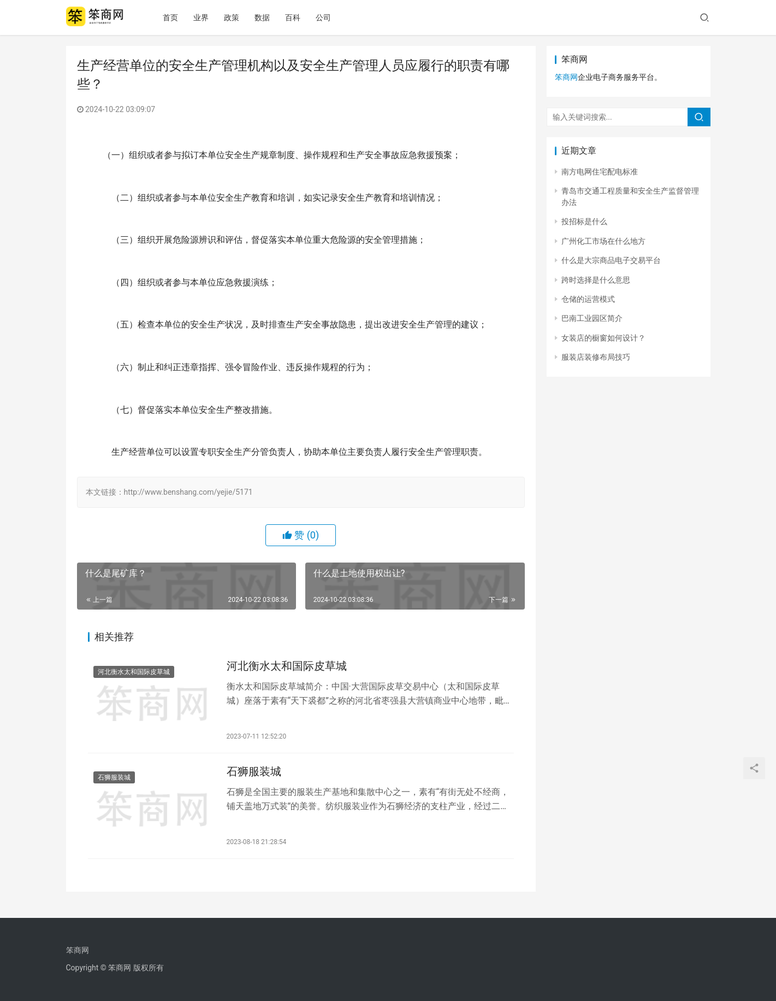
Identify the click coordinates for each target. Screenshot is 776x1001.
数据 (270, 17)
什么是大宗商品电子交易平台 (611, 260)
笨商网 (566, 77)
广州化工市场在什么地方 (603, 241)
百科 (301, 17)
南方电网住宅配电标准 (599, 171)
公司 (331, 17)
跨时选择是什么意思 (595, 280)
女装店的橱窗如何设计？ (603, 337)
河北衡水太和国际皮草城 (134, 673)
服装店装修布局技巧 (595, 357)
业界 (209, 17)
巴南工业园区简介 (592, 318)
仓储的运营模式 (588, 299)
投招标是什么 (584, 221)
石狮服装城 (114, 781)
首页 (178, 17)
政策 (239, 17)
